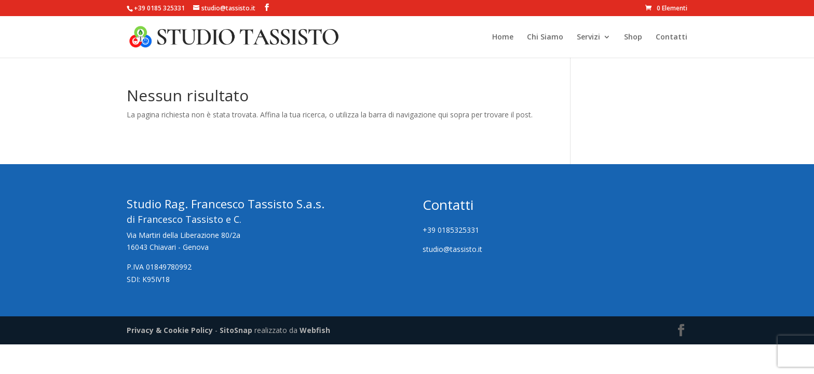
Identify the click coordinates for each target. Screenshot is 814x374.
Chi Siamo (545, 37)
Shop (633, 37)
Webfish (315, 330)
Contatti (671, 37)
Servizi (588, 37)
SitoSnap (236, 330)
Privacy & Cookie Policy (170, 330)
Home (502, 37)
